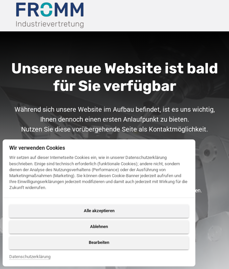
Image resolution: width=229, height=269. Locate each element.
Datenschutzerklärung (29, 256)
